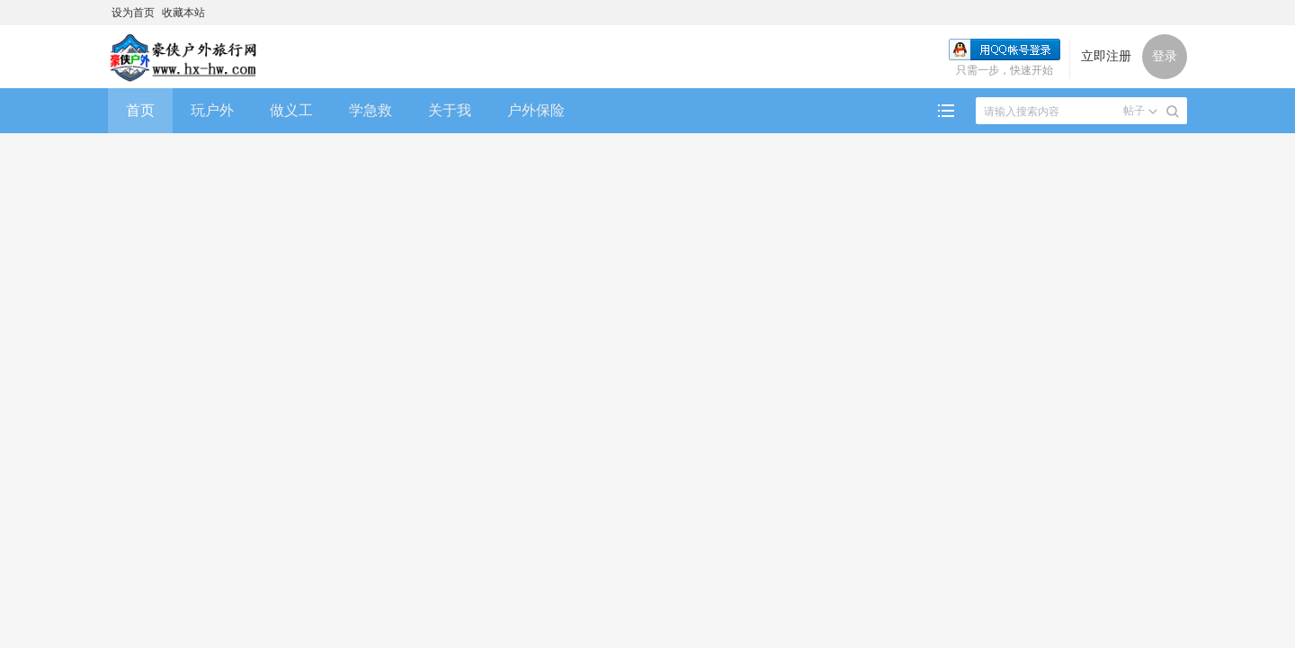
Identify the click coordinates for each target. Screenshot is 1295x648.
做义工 (291, 110)
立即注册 (1106, 56)
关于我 (449, 110)
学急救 (370, 110)
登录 (1164, 56)
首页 (140, 110)
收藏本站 (183, 12)
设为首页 (133, 12)
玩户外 (212, 110)
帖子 (1134, 110)
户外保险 (536, 110)
